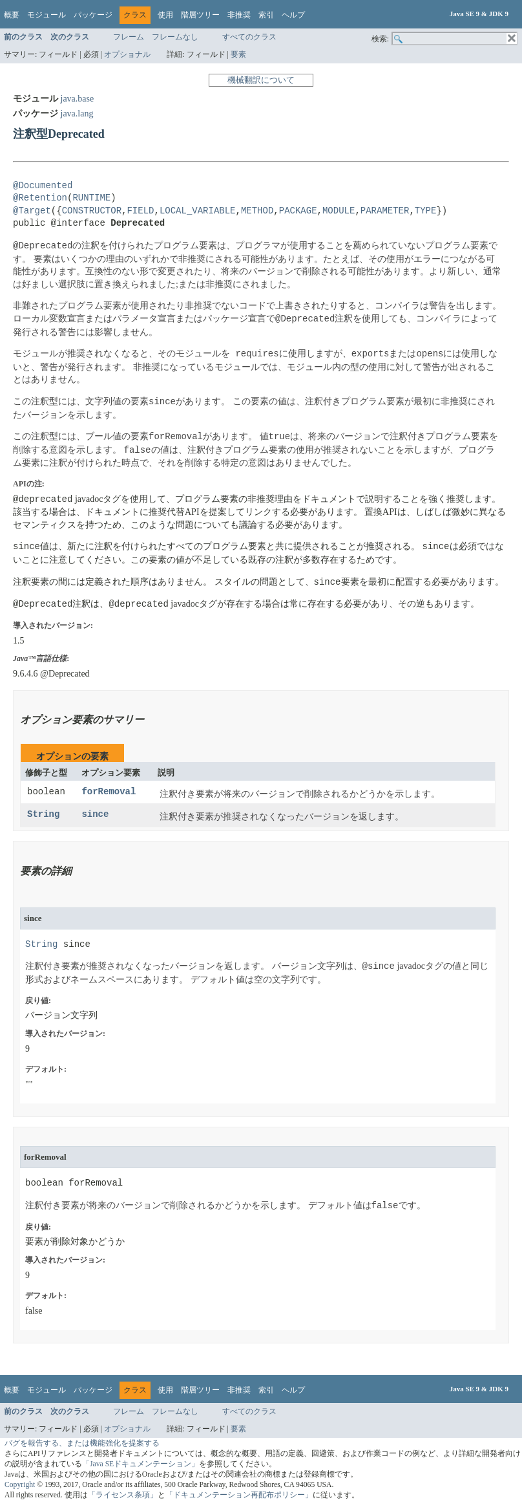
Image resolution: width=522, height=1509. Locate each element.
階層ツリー (200, 14)
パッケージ (93, 14)
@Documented (42, 186)
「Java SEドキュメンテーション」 (140, 1464)
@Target (32, 211)
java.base (77, 98)
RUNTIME (91, 198)
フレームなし (175, 36)
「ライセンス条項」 (123, 1495)
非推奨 (239, 14)
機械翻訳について (261, 80)
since (95, 815)
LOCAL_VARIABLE (198, 211)
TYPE (426, 211)
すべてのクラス (249, 36)
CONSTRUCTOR (91, 211)
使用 (165, 14)
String (43, 815)
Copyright (20, 1485)
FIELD (140, 211)
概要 (11, 14)
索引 (266, 14)
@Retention (40, 198)
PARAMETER (385, 211)
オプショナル (127, 54)
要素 (238, 54)
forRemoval (108, 792)
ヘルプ (293, 14)
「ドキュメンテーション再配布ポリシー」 (239, 1495)
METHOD (257, 211)
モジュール (46, 14)
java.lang (77, 113)
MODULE (338, 211)
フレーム (128, 36)
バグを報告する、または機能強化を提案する (82, 1443)
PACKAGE (298, 211)
